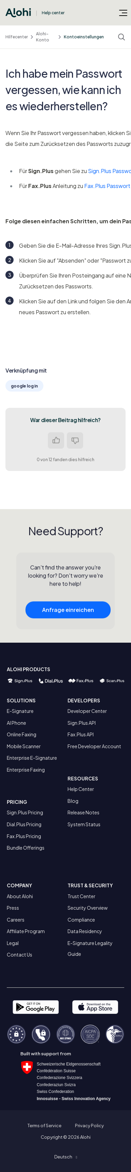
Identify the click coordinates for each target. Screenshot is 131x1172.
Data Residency (85, 931)
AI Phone (16, 723)
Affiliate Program (26, 931)
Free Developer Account (94, 746)
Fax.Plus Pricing (24, 836)
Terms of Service (44, 1125)
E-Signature (20, 711)
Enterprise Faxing (26, 770)
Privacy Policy (89, 1125)
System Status (84, 824)
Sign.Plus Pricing (25, 812)
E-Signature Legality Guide (90, 948)
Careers (15, 919)
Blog (73, 801)
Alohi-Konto (42, 36)
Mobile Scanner (24, 746)
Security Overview (88, 908)
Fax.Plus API (81, 734)
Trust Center (81, 896)
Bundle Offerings (25, 848)
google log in (24, 386)
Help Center (81, 789)
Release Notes (83, 812)
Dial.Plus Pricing (24, 824)
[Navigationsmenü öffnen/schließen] (123, 12)
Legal (13, 943)
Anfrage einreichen (68, 614)
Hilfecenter (16, 36)
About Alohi (20, 896)
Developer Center (87, 711)
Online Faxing (21, 734)
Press (13, 908)
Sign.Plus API (82, 723)
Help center (53, 12)
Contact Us (19, 954)
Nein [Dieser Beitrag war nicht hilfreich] (75, 440)
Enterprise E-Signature (32, 758)
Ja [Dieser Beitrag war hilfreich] (56, 440)
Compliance (81, 919)
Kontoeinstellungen (84, 36)
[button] (65, 1156)
